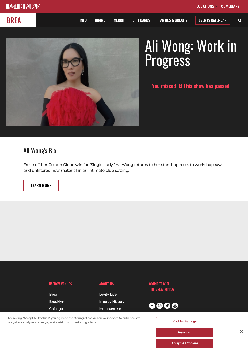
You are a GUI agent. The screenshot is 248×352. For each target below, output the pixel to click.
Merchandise (110, 309)
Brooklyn (56, 301)
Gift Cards (141, 20)
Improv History (111, 301)
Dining (100, 20)
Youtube (175, 306)
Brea (13, 20)
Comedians (230, 6)
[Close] (241, 331)
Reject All (184, 332)
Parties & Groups (172, 20)
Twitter (167, 306)
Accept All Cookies (184, 343)
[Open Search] (240, 20)
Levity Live (108, 294)
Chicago (56, 309)
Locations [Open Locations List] (207, 6)
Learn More (41, 175)
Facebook (152, 306)
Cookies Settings (185, 321)
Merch (119, 20)
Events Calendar (212, 20)
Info (83, 20)
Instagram (159, 306)
